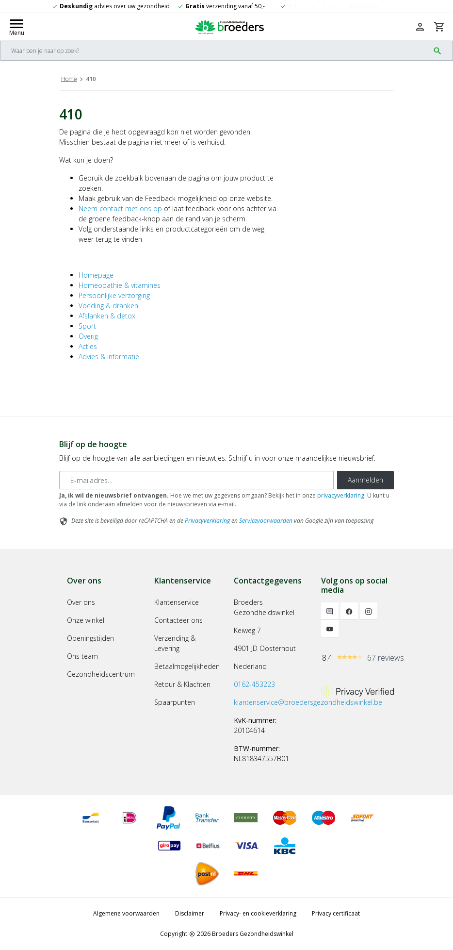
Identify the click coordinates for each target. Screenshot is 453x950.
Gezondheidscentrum (101, 674)
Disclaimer (189, 913)
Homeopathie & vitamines (120, 285)
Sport (87, 326)
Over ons (81, 602)
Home (69, 79)
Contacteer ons (178, 620)
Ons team (82, 656)
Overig (88, 336)
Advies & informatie (109, 356)
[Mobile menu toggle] (16, 26)
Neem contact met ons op (120, 208)
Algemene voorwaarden (126, 913)
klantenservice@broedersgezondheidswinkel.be (308, 702)
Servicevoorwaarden (265, 521)
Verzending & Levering (174, 643)
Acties (88, 346)
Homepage (96, 275)
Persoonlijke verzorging (114, 295)
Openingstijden (90, 638)
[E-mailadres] (196, 480)
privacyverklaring (340, 495)
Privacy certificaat (336, 913)
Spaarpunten (174, 702)
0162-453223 (254, 684)
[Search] (215, 51)
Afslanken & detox (107, 315)
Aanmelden (365, 479)
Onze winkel (85, 620)
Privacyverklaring (207, 521)
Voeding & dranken (108, 305)
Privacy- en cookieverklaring (258, 913)
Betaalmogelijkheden (187, 666)
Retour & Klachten (182, 684)
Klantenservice (176, 602)
